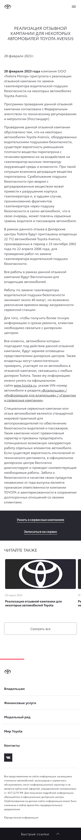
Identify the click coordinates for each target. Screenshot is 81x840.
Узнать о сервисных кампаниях (40, 519)
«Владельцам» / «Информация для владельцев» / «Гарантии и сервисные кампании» (40, 395)
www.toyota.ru (25, 385)
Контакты (12, 745)
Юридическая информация (21, 817)
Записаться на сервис (40, 531)
